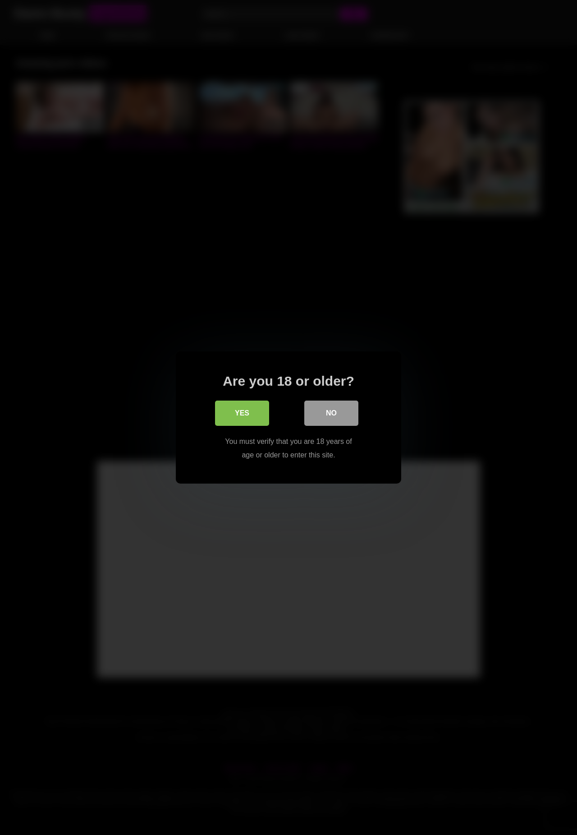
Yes (242, 413)
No (331, 413)
